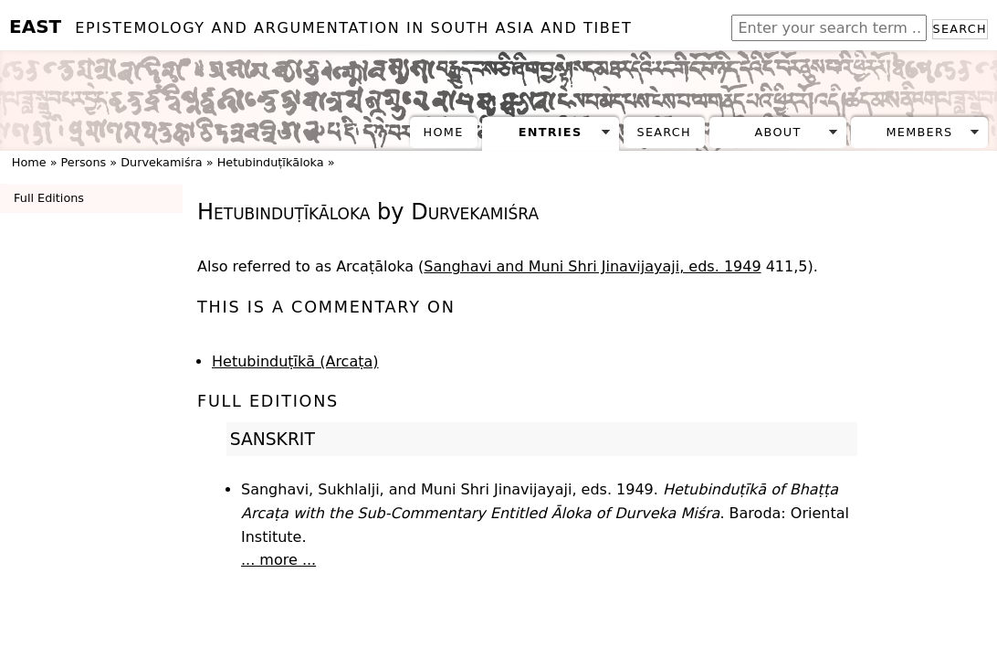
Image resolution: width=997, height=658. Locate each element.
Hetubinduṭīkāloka (270, 162)
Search (960, 29)
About (778, 132)
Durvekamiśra (162, 162)
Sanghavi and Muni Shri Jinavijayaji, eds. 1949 (592, 266)
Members (919, 132)
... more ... (278, 559)
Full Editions (49, 198)
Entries (550, 132)
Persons (84, 162)
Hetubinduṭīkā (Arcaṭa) (295, 361)
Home (444, 132)
